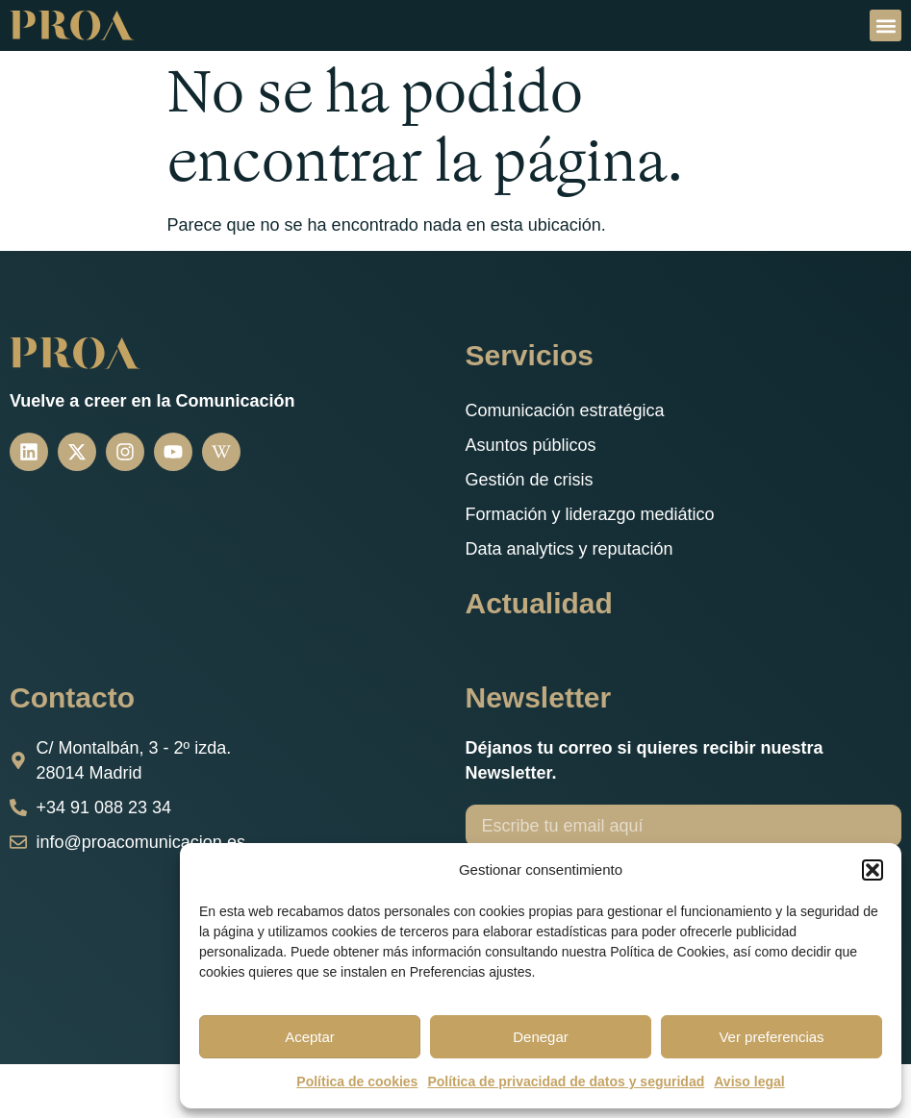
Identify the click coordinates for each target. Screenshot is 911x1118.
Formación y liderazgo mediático (590, 514)
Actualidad (539, 603)
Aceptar (310, 1037)
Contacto (72, 697)
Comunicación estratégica (565, 410)
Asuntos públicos (531, 445)
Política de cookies (357, 1081)
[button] (872, 870)
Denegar (541, 1037)
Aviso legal (749, 1081)
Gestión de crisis (530, 479)
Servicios (530, 355)
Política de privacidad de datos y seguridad (565, 1081)
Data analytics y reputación (569, 549)
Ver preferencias (771, 1037)
